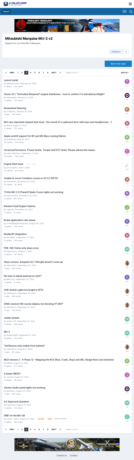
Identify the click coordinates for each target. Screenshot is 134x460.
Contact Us (61, 455)
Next (54, 73)
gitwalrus (11, 391)
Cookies (74, 455)
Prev (12, 73)
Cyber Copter (13, 419)
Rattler (9, 363)
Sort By (125, 73)
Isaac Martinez (13, 153)
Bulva (9, 125)
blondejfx (11, 237)
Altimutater (11, 97)
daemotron (11, 251)
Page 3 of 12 (72, 73)
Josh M (10, 377)
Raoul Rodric (12, 195)
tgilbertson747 (13, 83)
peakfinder (11, 139)
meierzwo (11, 405)
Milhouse (11, 279)
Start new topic (118, 63)
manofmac (11, 181)
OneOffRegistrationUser (17, 223)
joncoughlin (12, 167)
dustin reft (11, 321)
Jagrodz (10, 209)
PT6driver (11, 111)
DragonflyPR (12, 335)
